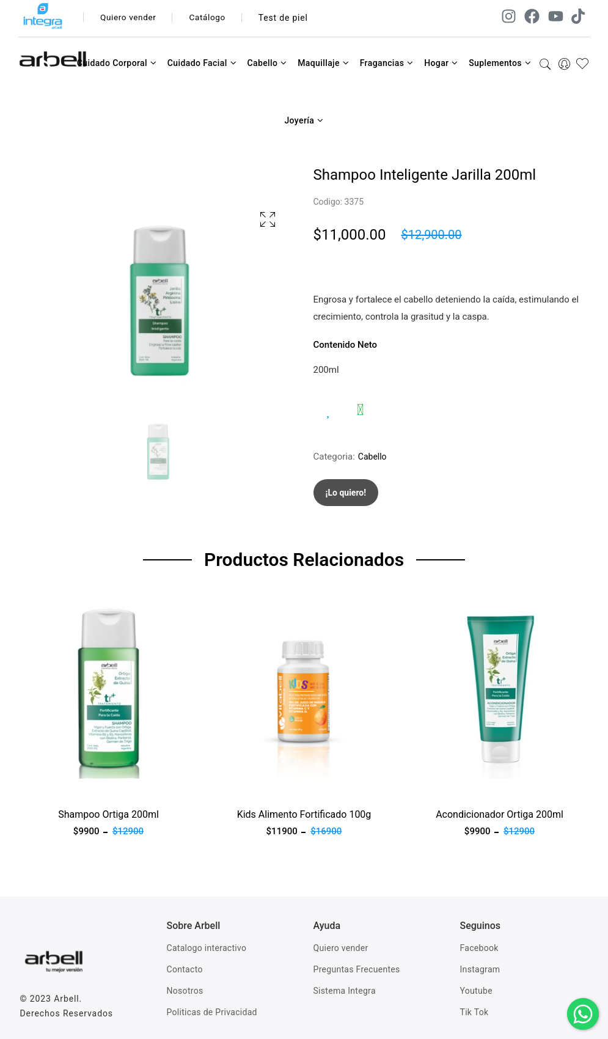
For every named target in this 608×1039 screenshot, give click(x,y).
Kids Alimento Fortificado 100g (304, 814)
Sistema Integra (344, 991)
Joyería (303, 120)
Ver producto (46, 785)
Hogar (441, 63)
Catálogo (211, 18)
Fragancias (387, 63)
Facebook (479, 948)
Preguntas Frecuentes (356, 969)
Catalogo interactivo (207, 948)
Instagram (480, 969)
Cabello (267, 63)
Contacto (185, 969)
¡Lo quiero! (346, 492)
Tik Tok (474, 1012)
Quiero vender (129, 18)
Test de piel (288, 18)
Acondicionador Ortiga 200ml (499, 814)
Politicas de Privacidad (212, 1012)
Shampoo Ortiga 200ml (108, 814)
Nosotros (185, 991)
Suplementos (500, 63)
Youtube (476, 991)
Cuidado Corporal (117, 63)
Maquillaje (323, 63)
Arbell (66, 999)
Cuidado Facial (201, 63)
